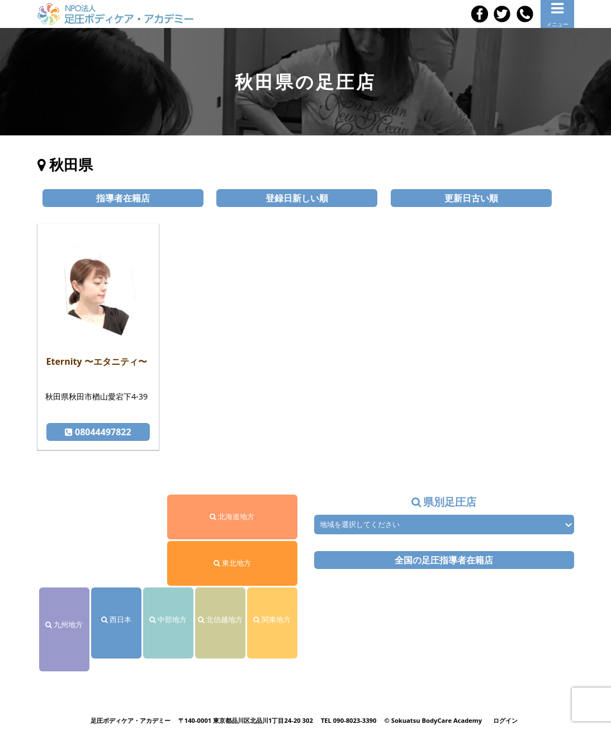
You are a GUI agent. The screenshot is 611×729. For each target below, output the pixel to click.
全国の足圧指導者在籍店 (444, 560)
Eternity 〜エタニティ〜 (96, 361)
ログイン (505, 720)
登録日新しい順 (297, 198)
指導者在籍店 (123, 198)
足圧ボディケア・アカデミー (130, 720)
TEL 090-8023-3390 (349, 720)
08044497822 (98, 432)
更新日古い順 (471, 198)
